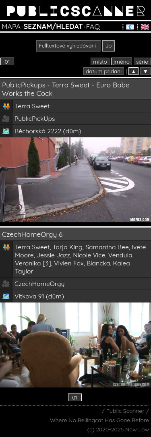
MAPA (11, 26)
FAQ (92, 26)
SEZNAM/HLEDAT (53, 26)
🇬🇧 (145, 26)
